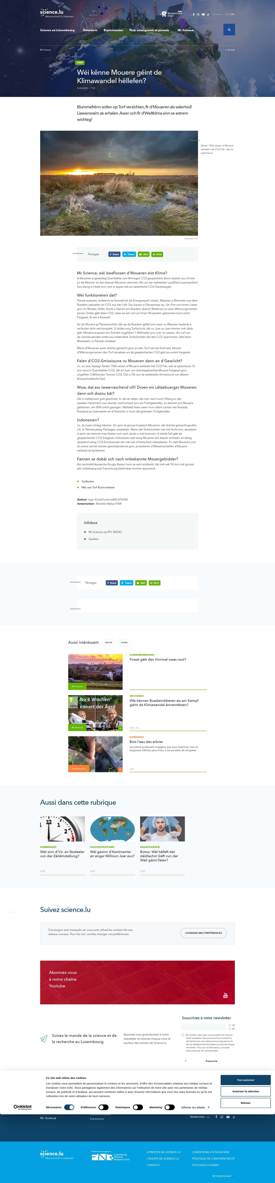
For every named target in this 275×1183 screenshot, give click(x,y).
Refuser (246, 1171)
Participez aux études (102, 1106)
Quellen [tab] (94, 539)
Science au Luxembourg (58, 30)
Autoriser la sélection (245, 1160)
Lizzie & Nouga (148, 1092)
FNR (93, 88)
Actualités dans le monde (58, 1093)
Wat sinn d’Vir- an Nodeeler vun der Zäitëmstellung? (62, 854)
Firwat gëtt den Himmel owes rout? (158, 659)
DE (227, 14)
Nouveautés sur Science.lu (59, 1086)
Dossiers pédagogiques (153, 1106)
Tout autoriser (245, 1148)
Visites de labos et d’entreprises (158, 1101)
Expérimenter (113, 30)
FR (232, 14)
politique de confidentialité (205, 1048)
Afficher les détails (193, 1176)
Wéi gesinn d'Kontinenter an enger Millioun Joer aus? (112, 854)
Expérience (137, 737)
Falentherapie (150, 847)
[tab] (137, 480)
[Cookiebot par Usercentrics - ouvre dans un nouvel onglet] (22, 1176)
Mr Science (185, 30)
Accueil (230, 49)
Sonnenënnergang (142, 654)
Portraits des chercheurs (103, 1101)
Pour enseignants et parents (150, 30)
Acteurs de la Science (102, 1096)
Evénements (97, 1116)
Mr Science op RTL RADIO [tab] (105, 532)
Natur (108, 642)
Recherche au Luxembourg (105, 1092)
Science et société (100, 1111)
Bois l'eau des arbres (146, 741)
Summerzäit (48, 847)
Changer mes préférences (203, 933)
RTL (137, 727)
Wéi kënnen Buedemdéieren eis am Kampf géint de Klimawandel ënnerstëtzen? (164, 702)
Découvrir (90, 30)
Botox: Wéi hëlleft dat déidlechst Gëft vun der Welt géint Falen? (159, 856)
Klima (124, 642)
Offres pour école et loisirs (155, 1096)
